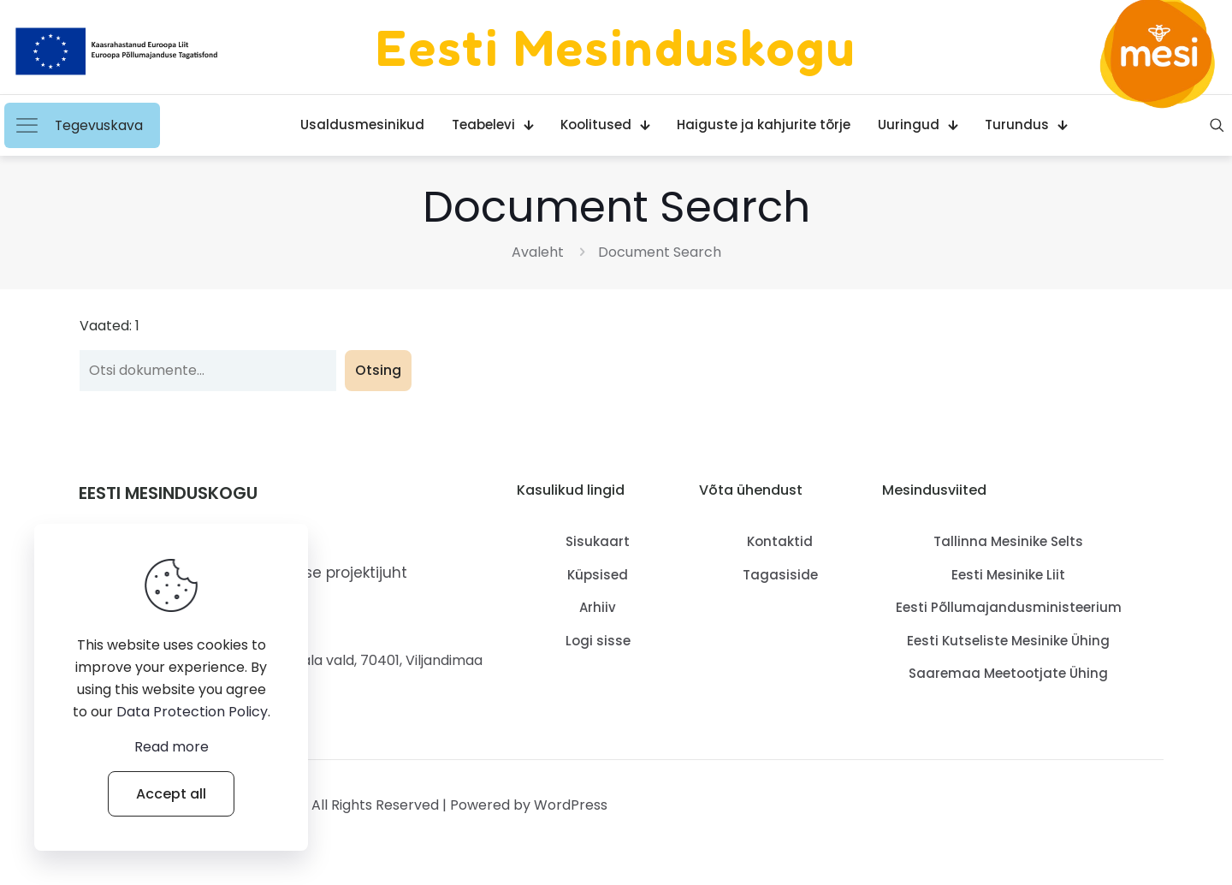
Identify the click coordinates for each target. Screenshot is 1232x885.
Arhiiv (597, 607)
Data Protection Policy (192, 712)
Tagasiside (780, 575)
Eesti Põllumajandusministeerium (1009, 607)
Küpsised (597, 575)
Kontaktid (780, 541)
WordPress (570, 805)
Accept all (171, 794)
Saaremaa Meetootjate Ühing (1008, 673)
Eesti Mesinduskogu (616, 47)
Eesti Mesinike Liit (1008, 575)
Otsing (378, 370)
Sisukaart (598, 541)
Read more (171, 747)
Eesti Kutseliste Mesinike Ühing (1008, 641)
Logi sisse (598, 641)
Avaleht (538, 252)
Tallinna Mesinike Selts (1008, 541)
